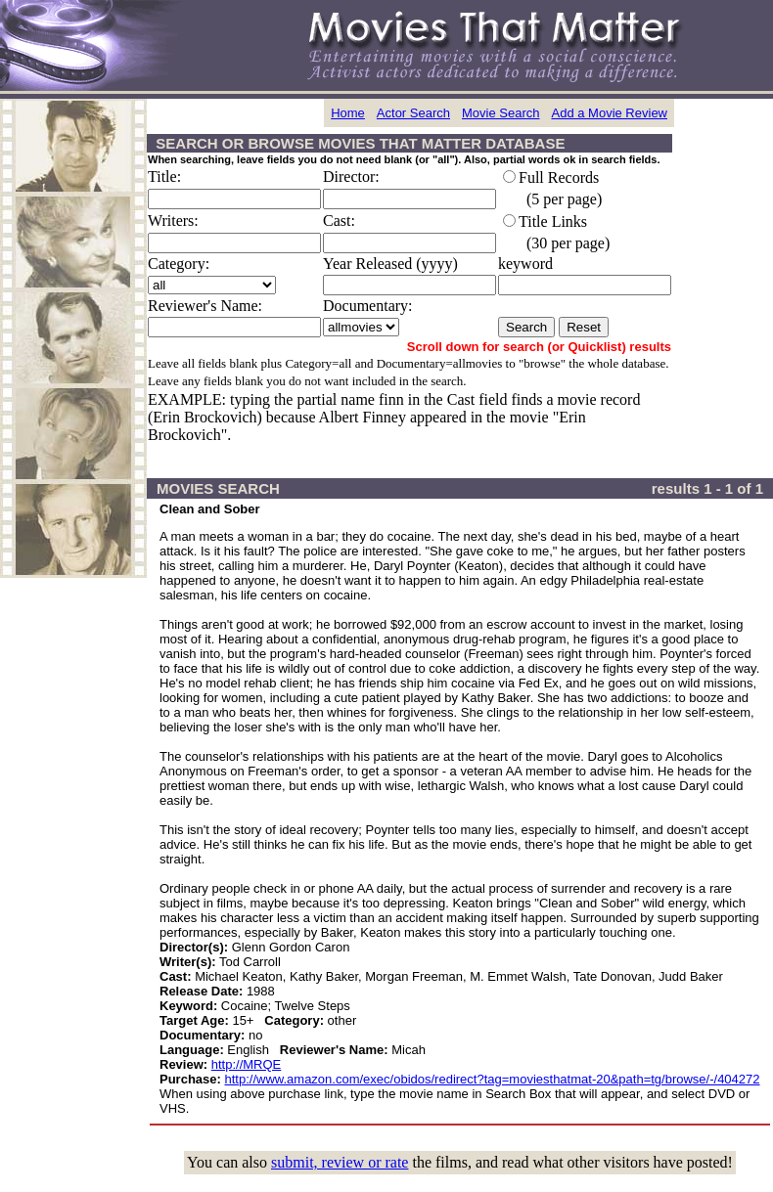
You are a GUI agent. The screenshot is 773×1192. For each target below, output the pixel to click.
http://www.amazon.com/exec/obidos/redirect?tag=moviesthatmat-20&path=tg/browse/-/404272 (492, 1079)
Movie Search (500, 113)
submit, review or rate (339, 1162)
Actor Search (413, 113)
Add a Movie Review (610, 113)
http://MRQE (246, 1064)
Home (348, 113)
